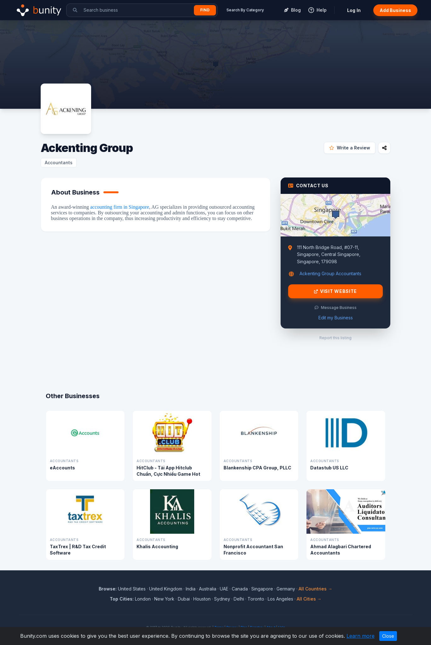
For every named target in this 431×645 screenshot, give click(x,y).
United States (132, 588)
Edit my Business (335, 317)
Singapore (262, 588)
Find (205, 10)
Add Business (395, 10)
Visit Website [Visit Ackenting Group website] (335, 291)
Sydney (222, 598)
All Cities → (309, 598)
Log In (354, 10)
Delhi (239, 598)
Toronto (256, 598)
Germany (286, 588)
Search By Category (245, 10)
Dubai (184, 598)
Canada (240, 588)
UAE (224, 588)
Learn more (361, 636)
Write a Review (349, 147)
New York (164, 598)
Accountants (59, 162)
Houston (202, 598)
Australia (207, 588)
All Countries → (315, 588)
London (143, 598)
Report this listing (335, 337)
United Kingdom (165, 588)
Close (388, 636)
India (190, 588)
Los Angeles (280, 598)
